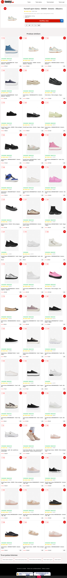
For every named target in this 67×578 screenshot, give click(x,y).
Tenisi (29, 2)
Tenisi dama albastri (8, 559)
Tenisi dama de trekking (35, 559)
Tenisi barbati (50, 2)
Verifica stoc (51, 20)
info (20, 66)
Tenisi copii (61, 2)
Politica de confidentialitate (34, 568)
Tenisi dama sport (47, 559)
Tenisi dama (39, 2)
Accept (39, 577)
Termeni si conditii (21, 568)
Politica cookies (46, 568)
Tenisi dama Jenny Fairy (21, 559)
